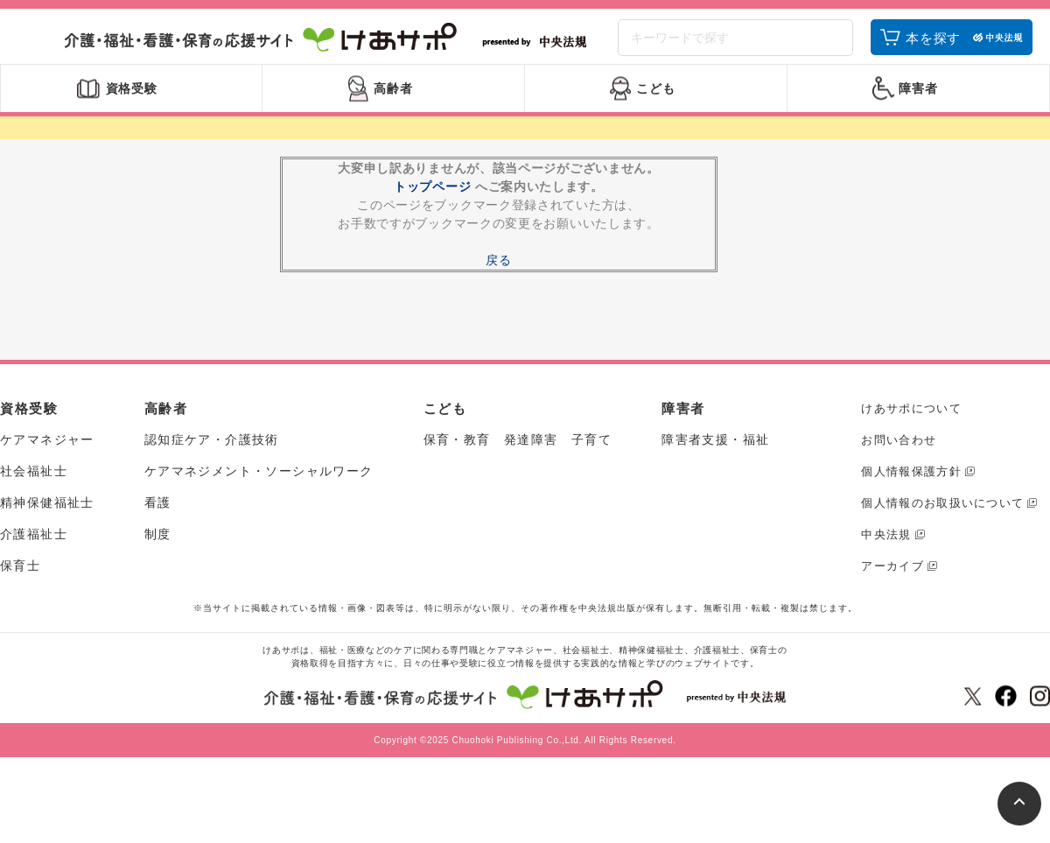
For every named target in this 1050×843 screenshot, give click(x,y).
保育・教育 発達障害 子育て (518, 453)
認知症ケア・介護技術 (211, 453)
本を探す (933, 46)
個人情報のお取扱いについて (942, 516)
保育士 (20, 579)
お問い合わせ (898, 453)
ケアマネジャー (47, 453)
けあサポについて (911, 421)
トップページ (432, 200)
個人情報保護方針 (911, 484)
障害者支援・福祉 (715, 453)
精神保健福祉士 (47, 516)
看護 (158, 516)
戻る (498, 273)
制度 (158, 547)
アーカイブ (892, 579)
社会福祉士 (33, 484)
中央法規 (886, 547)
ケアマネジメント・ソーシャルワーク (259, 484)
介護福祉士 (33, 547)
